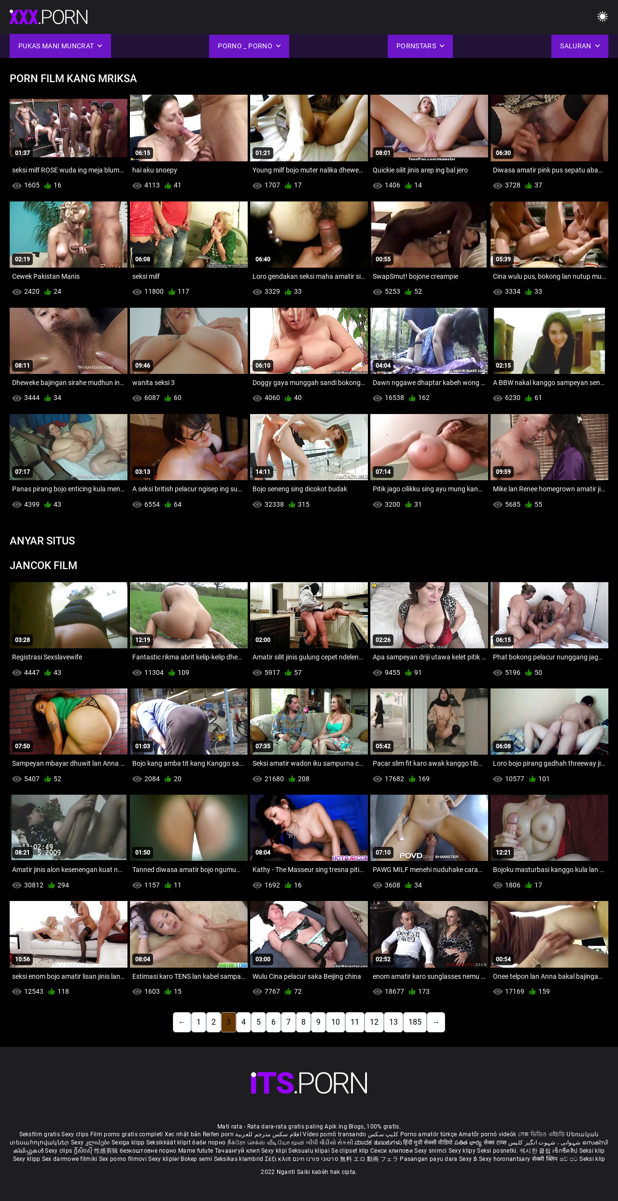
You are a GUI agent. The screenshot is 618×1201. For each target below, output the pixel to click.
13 (393, 1022)
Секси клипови (392, 1150)
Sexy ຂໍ (469, 1159)
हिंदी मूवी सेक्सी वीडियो (427, 1142)
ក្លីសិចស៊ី (84, 1150)
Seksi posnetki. (498, 1150)
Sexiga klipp (129, 1142)
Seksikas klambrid (239, 1159)
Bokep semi (196, 1159)
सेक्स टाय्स (496, 1142)
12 (374, 1022)
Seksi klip (592, 1150)
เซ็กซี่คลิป (565, 1150)
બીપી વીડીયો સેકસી (329, 1142)
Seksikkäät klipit (169, 1142)
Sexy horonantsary (505, 1159)
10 (335, 1022)
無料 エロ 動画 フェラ (369, 1159)
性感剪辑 (107, 1150)
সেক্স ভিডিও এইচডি (541, 1134)
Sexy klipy (463, 1150)
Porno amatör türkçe (428, 1134)
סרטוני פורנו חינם (315, 1159)
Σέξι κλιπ (279, 1159)
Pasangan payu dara (429, 1159)
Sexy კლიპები (91, 1142)
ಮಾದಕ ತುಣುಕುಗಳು (378, 1142)
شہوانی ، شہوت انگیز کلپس (545, 1142)
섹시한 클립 (536, 1150)
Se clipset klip (350, 1150)
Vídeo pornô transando (334, 1134)
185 (414, 1022)
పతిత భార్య (469, 1142)
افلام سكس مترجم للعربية (268, 1134)
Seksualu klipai (309, 1150)
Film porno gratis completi (126, 1134)
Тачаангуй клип (238, 1150)
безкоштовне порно (148, 1150)
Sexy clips (75, 1134)
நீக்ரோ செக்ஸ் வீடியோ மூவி (266, 1142)
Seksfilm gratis (39, 1134)
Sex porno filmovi (123, 1159)
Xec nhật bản (183, 1134)
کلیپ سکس (383, 1134)
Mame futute (195, 1150)
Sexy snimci (431, 1150)
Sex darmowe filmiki (70, 1159)
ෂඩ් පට (570, 1159)
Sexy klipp (27, 1159)
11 (355, 1022)
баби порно (208, 1142)
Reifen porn (218, 1134)
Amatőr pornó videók (488, 1134)
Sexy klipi (274, 1150)
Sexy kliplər (164, 1159)
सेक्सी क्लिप (546, 1159)
